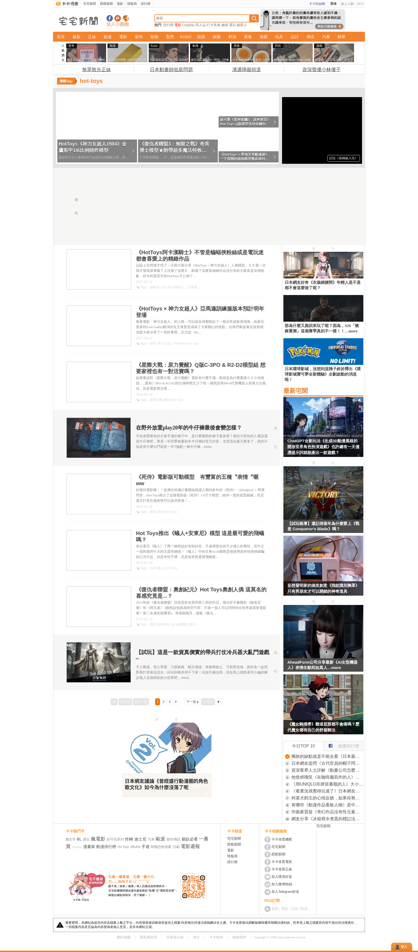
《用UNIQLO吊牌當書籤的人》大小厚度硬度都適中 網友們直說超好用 (327, 784)
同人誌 (200, 25)
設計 (295, 36)
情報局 (132, 4)
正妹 (92, 36)
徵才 (196, 937)
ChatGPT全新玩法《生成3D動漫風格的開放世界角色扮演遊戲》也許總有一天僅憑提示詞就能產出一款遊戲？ (323, 447)
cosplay (77, 847)
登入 (404, 947)
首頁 (61, 36)
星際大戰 (156, 400)
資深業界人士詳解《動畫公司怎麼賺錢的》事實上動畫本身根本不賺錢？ (327, 770)
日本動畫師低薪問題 (171, 69)
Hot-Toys (193, 343)
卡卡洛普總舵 (281, 839)
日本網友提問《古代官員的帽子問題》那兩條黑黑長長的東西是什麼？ (327, 763)
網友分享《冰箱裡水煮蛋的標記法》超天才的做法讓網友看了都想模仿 (327, 818)
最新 (77, 36)
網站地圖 (124, 937)
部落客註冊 (175, 937)
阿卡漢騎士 (176, 287)
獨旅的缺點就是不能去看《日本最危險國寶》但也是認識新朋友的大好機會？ (327, 756)
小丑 (163, 287)
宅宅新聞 (89, 4)
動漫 (108, 36)
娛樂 (217, 36)
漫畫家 (89, 846)
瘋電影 (98, 839)
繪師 (224, 25)
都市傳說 (173, 839)
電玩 (232, 25)
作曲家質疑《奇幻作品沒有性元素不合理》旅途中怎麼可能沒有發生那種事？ (327, 812)
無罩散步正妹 (96, 69)
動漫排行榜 (106, 846)
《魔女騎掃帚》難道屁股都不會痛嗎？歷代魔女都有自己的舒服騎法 (323, 727)
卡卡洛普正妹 (281, 869)
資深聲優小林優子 (321, 69)
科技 (232, 36)
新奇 (139, 36)
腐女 (86, 839)
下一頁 (191, 702)
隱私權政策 (148, 937)
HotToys (180, 343)
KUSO (185, 36)
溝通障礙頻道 (246, 69)
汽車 (326, 36)
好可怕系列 (115, 839)
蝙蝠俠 (154, 287)
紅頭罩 (203, 287)
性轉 (129, 839)
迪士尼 (140, 839)
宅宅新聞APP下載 (125, 18)
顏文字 (70, 839)
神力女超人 (165, 343)
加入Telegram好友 (285, 892)
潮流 (310, 36)
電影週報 (190, 846)
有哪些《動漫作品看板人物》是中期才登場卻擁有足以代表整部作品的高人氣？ (327, 805)
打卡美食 (213, 25)
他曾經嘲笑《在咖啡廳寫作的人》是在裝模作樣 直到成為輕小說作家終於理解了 (327, 777)
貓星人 (242, 25)
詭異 (201, 36)
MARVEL (163, 624)
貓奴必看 (190, 839)
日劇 (176, 847)
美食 (248, 36)
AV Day (123, 847)
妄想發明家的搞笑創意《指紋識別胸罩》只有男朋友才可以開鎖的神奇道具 (323, 588)
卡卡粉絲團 (317, 4)
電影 (120, 4)
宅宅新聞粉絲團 (109, 18)
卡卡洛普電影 (281, 862)
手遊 (146, 846)
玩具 (279, 36)
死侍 (160, 512)
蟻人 (160, 568)
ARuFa (135, 847)
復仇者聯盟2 (180, 624)
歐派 (160, 839)
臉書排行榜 (341, 744)
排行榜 (145, 4)
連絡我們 (239, 937)
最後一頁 (219, 701)
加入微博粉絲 (281, 884)
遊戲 (264, 36)
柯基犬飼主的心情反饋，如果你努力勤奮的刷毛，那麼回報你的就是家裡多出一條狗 (327, 798)
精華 (341, 36)
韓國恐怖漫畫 (161, 847)
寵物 (154, 36)
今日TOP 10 (303, 746)
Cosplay (188, 25)
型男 (170, 36)
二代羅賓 (190, 287)
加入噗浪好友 (117, 18)
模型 (153, 343)
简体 (333, 4)
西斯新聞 (106, 4)
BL (79, 839)
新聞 (274, 909)
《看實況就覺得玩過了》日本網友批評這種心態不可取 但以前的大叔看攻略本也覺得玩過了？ (327, 791)
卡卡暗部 (216, 937)
